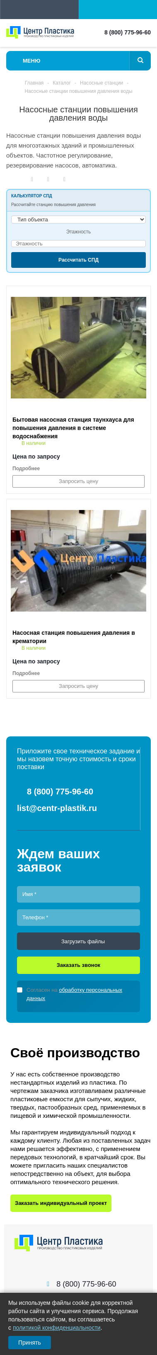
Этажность (78, 232)
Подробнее (26, 468)
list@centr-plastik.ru (57, 808)
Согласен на (74, 994)
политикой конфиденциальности (57, 1327)
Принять (29, 1342)
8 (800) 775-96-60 (127, 32)
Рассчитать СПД (78, 260)
